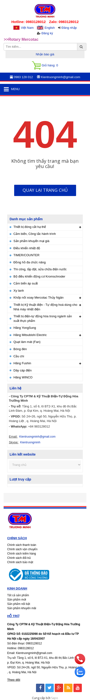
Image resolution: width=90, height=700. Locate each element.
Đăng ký (47, 33)
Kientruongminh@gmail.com (37, 436)
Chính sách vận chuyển (22, 549)
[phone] (80, 663)
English (50, 27)
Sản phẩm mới (16, 599)
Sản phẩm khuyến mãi (21, 608)
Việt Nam (27, 27)
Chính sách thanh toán (21, 545)
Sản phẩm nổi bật (18, 604)
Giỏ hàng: (45, 65)
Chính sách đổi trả (19, 558)
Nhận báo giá (45, 54)
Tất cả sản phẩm (18, 595)
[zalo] (80, 676)
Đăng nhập (69, 27)
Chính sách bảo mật (20, 562)
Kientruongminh (30, 442)
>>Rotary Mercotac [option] (21, 39)
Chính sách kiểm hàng (21, 553)
